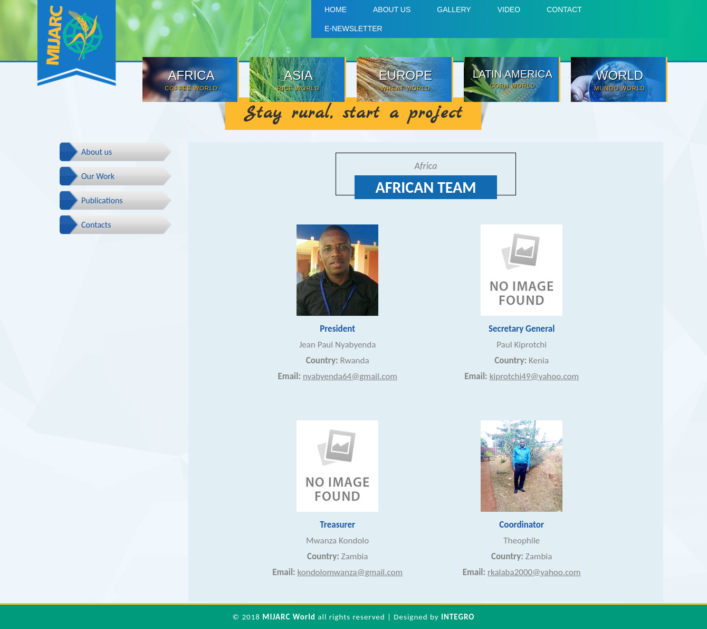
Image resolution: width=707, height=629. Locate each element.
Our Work (97, 176)
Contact (564, 9)
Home (335, 9)
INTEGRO (457, 617)
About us (391, 9)
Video (509, 9)
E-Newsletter (353, 28)
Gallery (454, 9)
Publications (102, 200)
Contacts (96, 225)
